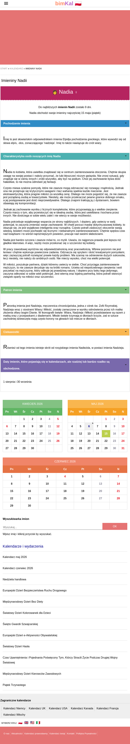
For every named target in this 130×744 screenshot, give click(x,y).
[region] (65, 37)
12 (58, 426)
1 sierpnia (9, 381)
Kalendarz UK (37, 708)
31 (123, 448)
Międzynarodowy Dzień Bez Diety (23, 601)
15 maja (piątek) (91, 112)
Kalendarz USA (58, 708)
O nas (6, 733)
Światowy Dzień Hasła (16, 646)
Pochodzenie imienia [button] (65, 123)
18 (49, 433)
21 (15, 440)
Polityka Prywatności (86, 733)
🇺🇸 (32, 722)
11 (49, 426)
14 (15, 433)
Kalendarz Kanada (82, 708)
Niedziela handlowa (14, 579)
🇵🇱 (68, 3)
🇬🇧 (26, 722)
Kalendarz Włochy (14, 714)
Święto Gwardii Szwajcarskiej (20, 624)
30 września (24, 381)
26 (58, 440)
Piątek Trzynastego (14, 685)
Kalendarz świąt (57, 733)
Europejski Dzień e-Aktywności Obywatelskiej (30, 635)
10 (40, 426)
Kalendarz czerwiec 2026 (18, 568)
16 (32, 433)
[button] (6, 3)
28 (15, 448)
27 (7, 448)
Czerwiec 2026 (64, 461)
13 (7, 433)
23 (32, 440)
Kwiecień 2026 (32, 403)
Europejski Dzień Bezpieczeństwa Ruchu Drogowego (35, 590)
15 (24, 433)
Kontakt (70, 733)
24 (40, 440)
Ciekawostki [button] (65, 332)
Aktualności (17, 733)
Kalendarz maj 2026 (15, 557)
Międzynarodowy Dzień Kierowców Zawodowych (32, 673)
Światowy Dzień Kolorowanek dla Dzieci (27, 612)
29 (24, 448)
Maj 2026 (97, 403)
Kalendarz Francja (108, 708)
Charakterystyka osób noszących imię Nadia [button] (65, 156)
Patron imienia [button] (65, 290)
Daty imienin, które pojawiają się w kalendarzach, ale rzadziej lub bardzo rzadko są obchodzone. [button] (65, 365)
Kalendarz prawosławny (36, 733)
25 (49, 440)
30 (32, 448)
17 (40, 433)
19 (58, 433)
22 (24, 440)
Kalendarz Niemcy (14, 708)
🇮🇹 (38, 722)
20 (7, 440)
